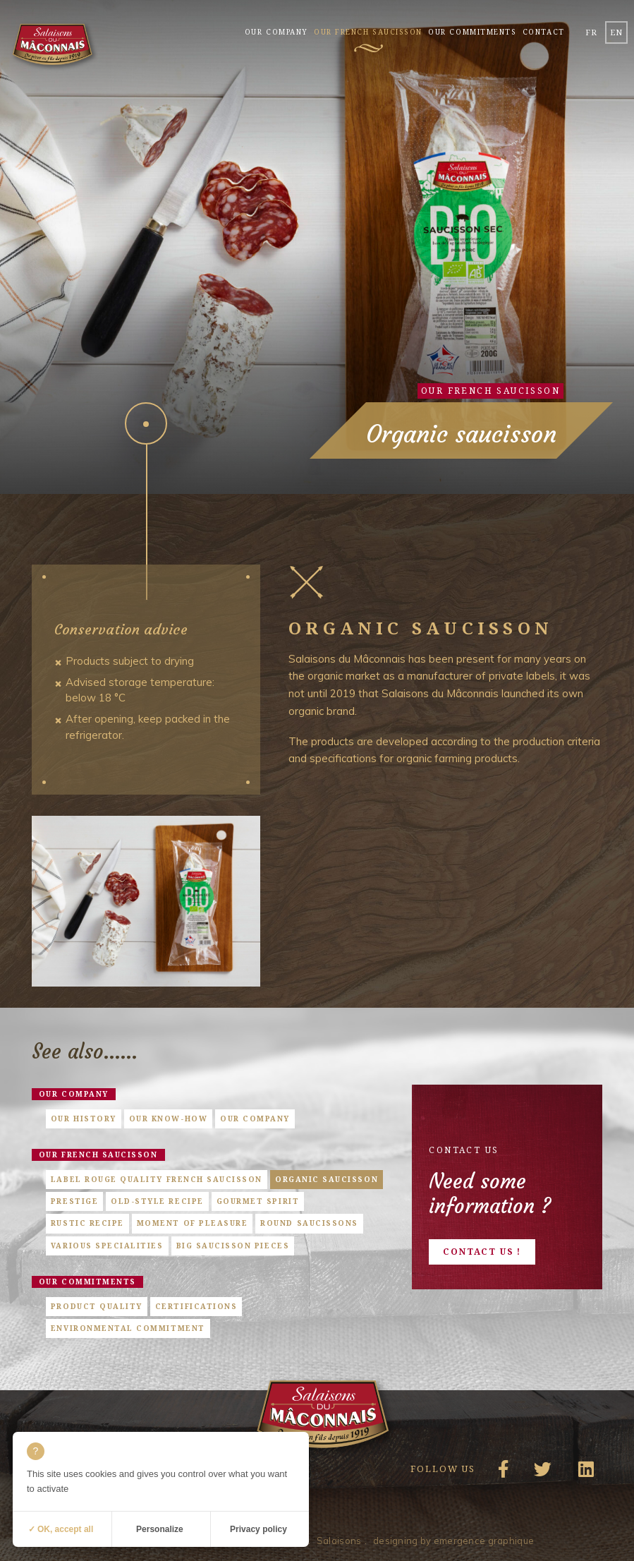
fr (591, 32)
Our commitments (472, 32)
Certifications (196, 1306)
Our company (276, 32)
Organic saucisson (326, 1179)
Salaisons (339, 1540)
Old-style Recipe (157, 1201)
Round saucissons (309, 1223)
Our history (83, 1118)
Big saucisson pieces (233, 1245)
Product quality (96, 1306)
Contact (544, 32)
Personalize (159, 1529)
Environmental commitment (128, 1328)
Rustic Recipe (87, 1223)
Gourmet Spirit (258, 1201)
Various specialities (107, 1245)
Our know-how (168, 1118)
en (616, 32)
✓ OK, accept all (61, 1529)
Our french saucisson (368, 32)
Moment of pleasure (192, 1223)
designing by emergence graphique (453, 1540)
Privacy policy (258, 1529)
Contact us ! (482, 1252)
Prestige (74, 1201)
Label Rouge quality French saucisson (156, 1179)
